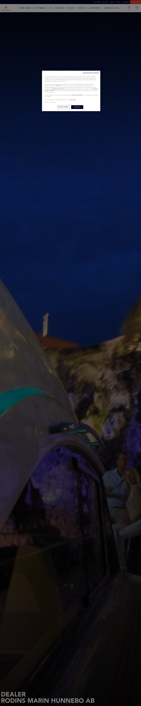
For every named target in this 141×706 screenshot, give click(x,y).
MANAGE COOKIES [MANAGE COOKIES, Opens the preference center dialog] (63, 107)
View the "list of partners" (51, 102)
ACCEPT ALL (77, 107)
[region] (71, 91)
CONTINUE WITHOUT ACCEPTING (91, 72)
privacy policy (73, 99)
